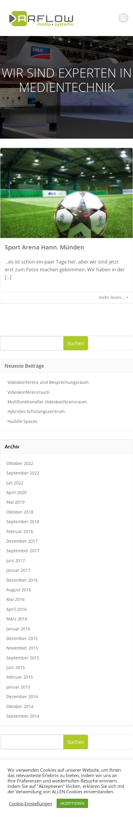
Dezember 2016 (22, 580)
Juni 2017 (15, 560)
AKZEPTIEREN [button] (72, 803)
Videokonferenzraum (28, 392)
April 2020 (16, 492)
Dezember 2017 (22, 541)
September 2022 (22, 473)
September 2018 (22, 521)
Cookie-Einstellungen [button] (30, 803)
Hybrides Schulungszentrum (36, 411)
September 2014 (22, 716)
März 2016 (16, 619)
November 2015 (22, 648)
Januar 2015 (18, 687)
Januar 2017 (18, 570)
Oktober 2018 (19, 512)
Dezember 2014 (22, 696)
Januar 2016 (18, 629)
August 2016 (18, 589)
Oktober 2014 (19, 706)
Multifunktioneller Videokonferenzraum (47, 402)
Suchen (75, 343)
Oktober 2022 (19, 463)
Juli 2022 (14, 483)
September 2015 (22, 658)
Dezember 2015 (22, 638)
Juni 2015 (15, 667)
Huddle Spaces (22, 421)
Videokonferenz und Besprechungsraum (48, 382)
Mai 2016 (15, 599)
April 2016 (16, 609)
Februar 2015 (19, 677)
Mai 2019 (15, 502)
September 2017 (22, 550)
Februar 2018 (19, 531)
